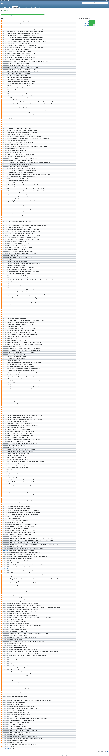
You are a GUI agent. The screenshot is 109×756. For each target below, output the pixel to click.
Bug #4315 (5, 324)
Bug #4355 (5, 372)
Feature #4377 (6, 688)
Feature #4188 (6, 585)
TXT (107, 751)
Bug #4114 (5, 35)
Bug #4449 (5, 508)
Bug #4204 (5, 144)
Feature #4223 (6, 611)
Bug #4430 (5, 473)
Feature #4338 (6, 653)
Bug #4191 (5, 128)
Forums (39, 7)
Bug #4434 (5, 482)
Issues (20, 7)
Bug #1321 (5, 21)
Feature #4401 (6, 702)
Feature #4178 (6, 575)
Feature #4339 (6, 655)
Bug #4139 (5, 65)
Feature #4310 (6, 637)
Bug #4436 (5, 486)
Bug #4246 (5, 207)
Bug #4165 (5, 100)
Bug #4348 (5, 364)
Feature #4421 (6, 720)
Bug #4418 (5, 455)
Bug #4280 (5, 269)
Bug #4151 (5, 73)
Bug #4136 (5, 61)
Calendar (26, 7)
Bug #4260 (5, 235)
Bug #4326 (5, 344)
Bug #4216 (5, 162)
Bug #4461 (5, 518)
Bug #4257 (5, 229)
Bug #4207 (5, 150)
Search (79, 3)
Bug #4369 (5, 391)
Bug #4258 (5, 231)
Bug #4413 (5, 451)
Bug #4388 (5, 417)
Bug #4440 (5, 492)
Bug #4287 (5, 275)
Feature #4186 (6, 583)
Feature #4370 (6, 684)
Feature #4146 (6, 558)
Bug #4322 (5, 336)
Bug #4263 (5, 241)
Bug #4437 (5, 488)
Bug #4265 (5, 245)
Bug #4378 (5, 403)
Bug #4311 (5, 318)
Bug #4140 (5, 67)
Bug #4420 (5, 457)
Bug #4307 (5, 312)
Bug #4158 (5, 85)
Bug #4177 (5, 118)
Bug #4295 (5, 288)
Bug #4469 (5, 532)
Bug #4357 (5, 374)
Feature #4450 (6, 726)
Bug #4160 (5, 89)
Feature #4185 (6, 581)
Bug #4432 (5, 478)
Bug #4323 (5, 338)
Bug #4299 (5, 296)
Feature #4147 (6, 560)
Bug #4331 (5, 352)
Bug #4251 (5, 217)
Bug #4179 (5, 120)
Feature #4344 (6, 666)
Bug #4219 (5, 166)
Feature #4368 (6, 682)
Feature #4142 (6, 552)
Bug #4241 (5, 197)
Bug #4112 (5, 31)
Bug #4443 (5, 498)
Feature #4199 (6, 595)
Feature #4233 (6, 619)
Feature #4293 (6, 635)
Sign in (102, 0)
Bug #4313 (5, 320)
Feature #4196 (6, 589)
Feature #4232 (6, 617)
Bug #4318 (5, 330)
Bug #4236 (5, 186)
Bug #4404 (5, 439)
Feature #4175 (6, 572)
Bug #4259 (5, 233)
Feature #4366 (6, 680)
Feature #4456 (6, 736)
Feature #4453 (6, 730)
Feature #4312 (6, 639)
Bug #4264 (5, 243)
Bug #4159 (5, 87)
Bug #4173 (5, 114)
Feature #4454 (6, 732)
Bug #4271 (5, 257)
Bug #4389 (5, 419)
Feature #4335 (6, 647)
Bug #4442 (5, 496)
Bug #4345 (5, 358)
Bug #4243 (5, 201)
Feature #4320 (6, 641)
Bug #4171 (5, 110)
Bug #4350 (5, 368)
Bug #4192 (5, 130)
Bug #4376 (5, 401)
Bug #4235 (5, 184)
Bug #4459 (5, 514)
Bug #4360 (5, 381)
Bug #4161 (5, 91)
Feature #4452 (6, 728)
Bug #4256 (5, 227)
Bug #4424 (5, 463)
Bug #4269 (5, 253)
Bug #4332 (5, 354)
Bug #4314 (5, 322)
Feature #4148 (6, 562)
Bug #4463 (5, 522)
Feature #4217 (6, 605)
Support (86, 25)
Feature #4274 (6, 621)
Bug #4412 (5, 449)
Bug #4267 (5, 249)
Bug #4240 (5, 194)
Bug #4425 (5, 465)
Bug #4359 (5, 378)
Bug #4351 (5, 370)
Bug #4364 (5, 385)
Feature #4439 (6, 722)
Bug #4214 (5, 158)
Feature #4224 (6, 613)
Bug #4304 (5, 306)
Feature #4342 (6, 661)
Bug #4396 (5, 427)
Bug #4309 (5, 316)
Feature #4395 (6, 700)
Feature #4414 (6, 712)
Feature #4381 (6, 690)
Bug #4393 (5, 425)
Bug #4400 (5, 435)
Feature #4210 (6, 601)
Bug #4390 (5, 421)
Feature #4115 (6, 536)
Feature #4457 (6, 738)
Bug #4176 (5, 116)
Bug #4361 (5, 382)
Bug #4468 (5, 530)
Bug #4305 (5, 308)
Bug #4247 (5, 209)
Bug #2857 (5, 25)
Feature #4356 (6, 674)
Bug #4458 (5, 512)
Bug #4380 (5, 407)
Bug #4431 (5, 475)
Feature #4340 (6, 657)
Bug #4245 (5, 205)
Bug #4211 (5, 154)
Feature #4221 (6, 607)
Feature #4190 (6, 587)
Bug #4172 (5, 112)
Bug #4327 (5, 346)
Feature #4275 (6, 623)
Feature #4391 (6, 696)
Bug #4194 (5, 134)
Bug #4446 (5, 504)
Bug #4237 (5, 188)
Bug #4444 (5, 500)
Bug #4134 (5, 59)
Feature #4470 (6, 742)
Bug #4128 (5, 53)
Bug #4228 (5, 176)
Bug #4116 (5, 37)
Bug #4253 (5, 221)
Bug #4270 (5, 255)
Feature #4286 (6, 633)
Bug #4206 (5, 148)
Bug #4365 (5, 387)
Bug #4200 (5, 138)
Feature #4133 (6, 548)
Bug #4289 (5, 277)
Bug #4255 (5, 225)
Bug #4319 (5, 332)
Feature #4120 (6, 540)
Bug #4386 (5, 413)
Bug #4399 (5, 433)
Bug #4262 (5, 239)
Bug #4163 (5, 95)
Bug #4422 (5, 459)
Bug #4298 (5, 294)
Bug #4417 (5, 453)
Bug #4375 (5, 399)
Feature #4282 (6, 629)
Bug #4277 (5, 265)
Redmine (50, 755)
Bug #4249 (5, 213)
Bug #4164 (5, 97)
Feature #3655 (6, 534)
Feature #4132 (6, 546)
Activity (9, 7)
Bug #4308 (5, 314)
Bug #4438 (5, 490)
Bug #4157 (5, 83)
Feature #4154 (6, 566)
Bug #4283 (5, 271)
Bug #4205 (5, 146)
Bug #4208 (5, 152)
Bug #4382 (5, 409)
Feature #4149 (6, 564)
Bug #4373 (5, 395)
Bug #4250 (5, 215)
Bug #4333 (5, 356)
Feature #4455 (6, 734)
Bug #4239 (5, 193)
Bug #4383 (5, 411)
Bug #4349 (5, 366)
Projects (6, 0)
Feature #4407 (6, 706)
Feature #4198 (6, 593)
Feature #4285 (6, 631)
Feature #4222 (6, 609)
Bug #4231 (5, 180)
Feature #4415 (6, 714)
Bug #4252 (5, 219)
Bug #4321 (5, 334)
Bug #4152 (5, 75)
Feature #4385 (6, 694)
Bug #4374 (5, 397)
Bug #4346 (5, 360)
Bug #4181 (5, 122)
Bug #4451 (5, 510)
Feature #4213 (6, 603)
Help (9, 0)
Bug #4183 (5, 124)
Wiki (35, 7)
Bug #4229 (5, 178)
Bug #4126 (5, 49)
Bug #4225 (5, 170)
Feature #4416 (6, 716)
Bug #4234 (5, 182)
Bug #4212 (5, 156)
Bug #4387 (5, 415)
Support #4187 (6, 748)
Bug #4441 (5, 494)
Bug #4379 (5, 405)
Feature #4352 (6, 668)
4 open (14, 16)
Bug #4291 (5, 281)
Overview (4, 7)
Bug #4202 (5, 142)
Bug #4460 (5, 516)
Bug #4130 (5, 57)
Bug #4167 (5, 102)
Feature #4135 (6, 550)
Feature (87, 23)
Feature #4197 (6, 591)
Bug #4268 (5, 251)
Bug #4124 (5, 45)
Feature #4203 (6, 597)
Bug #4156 (5, 81)
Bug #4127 (5, 51)
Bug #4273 (5, 261)
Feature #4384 (6, 692)
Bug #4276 (5, 263)
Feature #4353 (6, 669)
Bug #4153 (5, 77)
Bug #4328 (5, 348)
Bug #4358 (5, 376)
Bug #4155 (5, 79)
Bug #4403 (5, 437)
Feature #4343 (6, 663)
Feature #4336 (6, 649)
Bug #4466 (5, 528)
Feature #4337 (6, 651)
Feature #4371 (6, 686)
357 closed (9, 16)
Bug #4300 (5, 298)
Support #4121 (6, 744)
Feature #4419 (6, 718)
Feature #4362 (6, 676)
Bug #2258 (5, 23)
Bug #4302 (5, 302)
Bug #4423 (5, 461)
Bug (88, 21)
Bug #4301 (5, 300)
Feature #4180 (6, 577)
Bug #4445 (5, 502)
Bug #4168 (5, 104)
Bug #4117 (5, 39)
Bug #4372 (5, 393)
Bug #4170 (5, 108)
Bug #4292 (5, 283)
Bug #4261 (5, 237)
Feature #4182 (6, 579)
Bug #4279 (5, 267)
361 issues (3, 16)
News (31, 7)
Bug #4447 (5, 506)
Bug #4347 (5, 362)
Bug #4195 (5, 136)
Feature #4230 (6, 615)
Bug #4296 (5, 290)
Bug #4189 (5, 126)
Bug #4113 (5, 33)
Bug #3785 (5, 27)
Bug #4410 (5, 445)
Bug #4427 (5, 469)
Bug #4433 (5, 480)
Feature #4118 (6, 538)
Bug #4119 (5, 41)
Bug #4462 (5, 520)
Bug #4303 (5, 304)
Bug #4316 (5, 326)
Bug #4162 (5, 93)
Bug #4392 (5, 423)
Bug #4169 (5, 106)
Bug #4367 (5, 389)
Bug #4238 (5, 191)
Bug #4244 (5, 203)
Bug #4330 (5, 350)
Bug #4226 (5, 172)
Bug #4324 (5, 340)
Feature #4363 (6, 678)
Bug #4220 (5, 168)
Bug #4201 (5, 140)
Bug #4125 (5, 47)
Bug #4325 (5, 342)
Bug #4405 (5, 441)
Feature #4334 (6, 645)
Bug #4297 (5, 292)
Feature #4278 (6, 625)
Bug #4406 (5, 443)
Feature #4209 (6, 599)
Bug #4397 (5, 429)
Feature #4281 (6, 627)
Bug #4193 (5, 132)
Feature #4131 (6, 544)
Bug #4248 (5, 211)
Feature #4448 (6, 724)
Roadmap (15, 7)
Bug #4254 (5, 223)
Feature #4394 (6, 698)
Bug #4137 (5, 63)
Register (106, 0)
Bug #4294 (5, 285)
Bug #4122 (5, 43)
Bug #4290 (5, 279)
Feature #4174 (6, 570)
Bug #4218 (5, 164)
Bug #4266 (5, 247)
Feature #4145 (6, 556)
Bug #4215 (5, 160)
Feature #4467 (6, 740)
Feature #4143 (6, 554)
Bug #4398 (5, 431)
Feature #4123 (6, 542)
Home (2, 0)
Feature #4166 (6, 568)
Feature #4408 (6, 708)
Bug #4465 (5, 526)
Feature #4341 (6, 659)
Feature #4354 (6, 672)
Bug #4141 (5, 69)
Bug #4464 (5, 524)
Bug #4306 (5, 310)
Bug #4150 (5, 71)
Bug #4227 (5, 174)
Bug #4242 (5, 199)
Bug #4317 (5, 328)
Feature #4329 (6, 643)
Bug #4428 (5, 471)
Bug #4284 (5, 273)
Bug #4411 (5, 447)
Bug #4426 (5, 467)
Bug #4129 (5, 55)
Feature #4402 (6, 704)
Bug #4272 (5, 259)
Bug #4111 (5, 29)
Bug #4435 (5, 484)
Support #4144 (6, 746)
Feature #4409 (6, 710)
